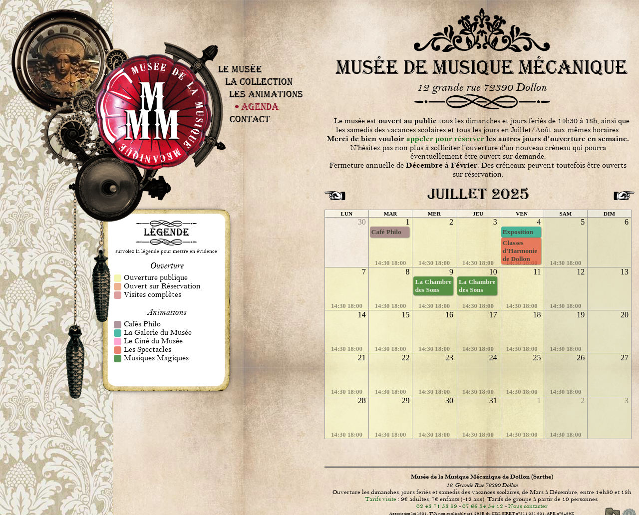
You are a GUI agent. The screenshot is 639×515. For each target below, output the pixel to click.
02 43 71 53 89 (436, 506)
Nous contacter (528, 506)
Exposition (518, 232)
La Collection (259, 81)
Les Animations (266, 94)
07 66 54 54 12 (482, 506)
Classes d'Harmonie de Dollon (520, 250)
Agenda (260, 106)
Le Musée (240, 69)
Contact (250, 119)
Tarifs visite (380, 499)
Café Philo (386, 232)
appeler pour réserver (445, 139)
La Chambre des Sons (433, 285)
